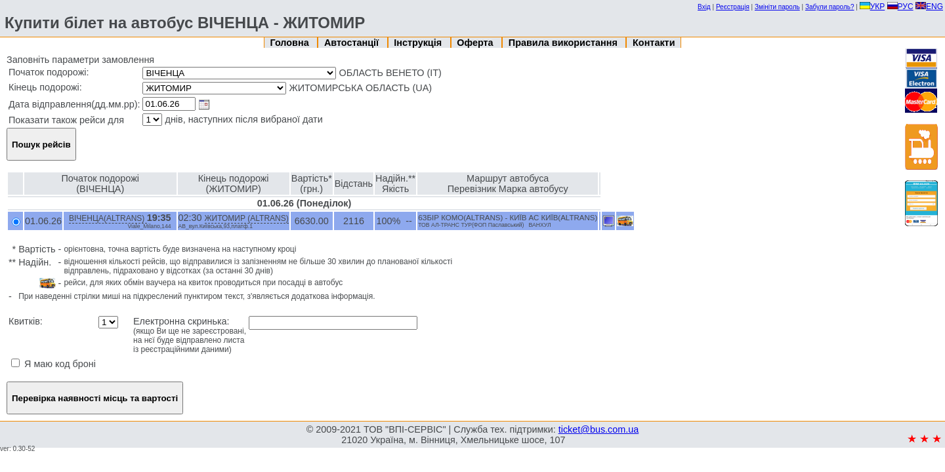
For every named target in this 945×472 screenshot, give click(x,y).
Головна (291, 42)
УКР (872, 6)
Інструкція (419, 42)
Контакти (654, 42)
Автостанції (352, 42)
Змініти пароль (777, 6)
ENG (929, 6)
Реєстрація (732, 6)
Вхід (704, 6)
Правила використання (564, 42)
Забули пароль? (829, 6)
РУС (900, 6)
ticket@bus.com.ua (598, 429)
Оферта (476, 42)
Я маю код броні (53, 364)
